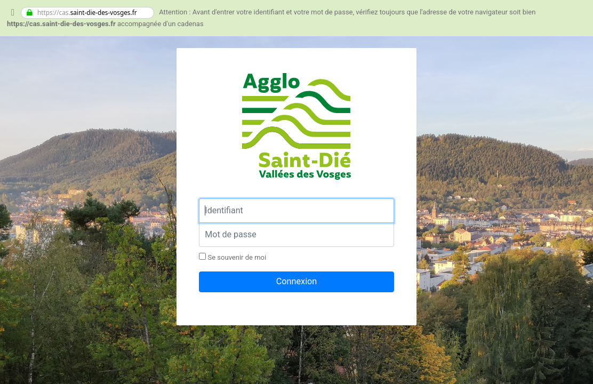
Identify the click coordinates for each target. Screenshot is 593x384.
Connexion (296, 281)
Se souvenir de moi (232, 257)
